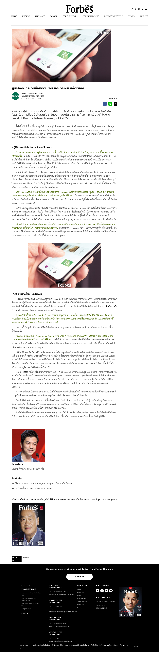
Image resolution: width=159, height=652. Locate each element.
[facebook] (105, 104)
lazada (26, 557)
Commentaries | (28, 96)
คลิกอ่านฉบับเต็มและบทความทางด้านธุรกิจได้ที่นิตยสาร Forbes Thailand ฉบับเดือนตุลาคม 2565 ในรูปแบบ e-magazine (64, 500)
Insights (40, 96)
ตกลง (136, 647)
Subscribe (79, 576)
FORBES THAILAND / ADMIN (32, 94)
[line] (110, 104)
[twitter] (115, 104)
